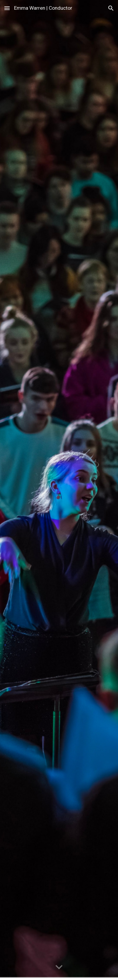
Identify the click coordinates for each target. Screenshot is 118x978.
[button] (7, 8)
